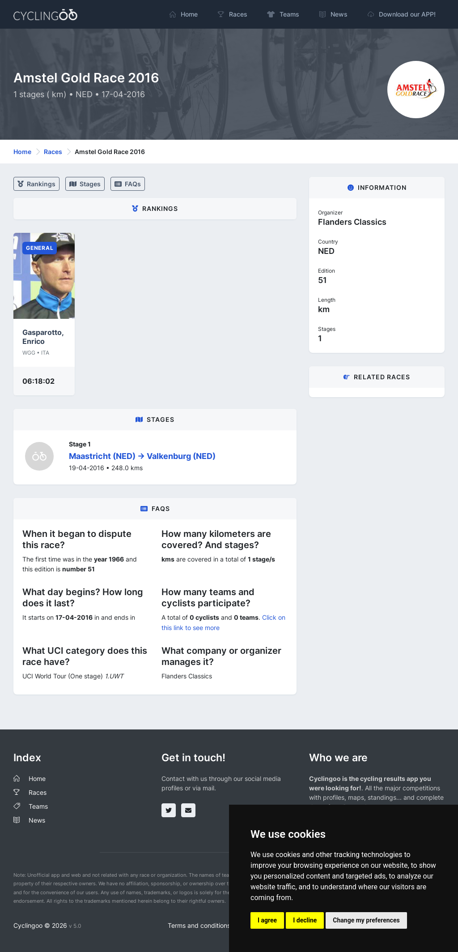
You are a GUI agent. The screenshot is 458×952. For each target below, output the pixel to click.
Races (53, 151)
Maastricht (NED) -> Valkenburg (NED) (142, 456)
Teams (38, 806)
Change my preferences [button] (366, 920)
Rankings (36, 184)
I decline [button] (305, 920)
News (37, 820)
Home (22, 151)
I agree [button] (267, 920)
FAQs (127, 184)
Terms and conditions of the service (220, 925)
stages (85, 184)
